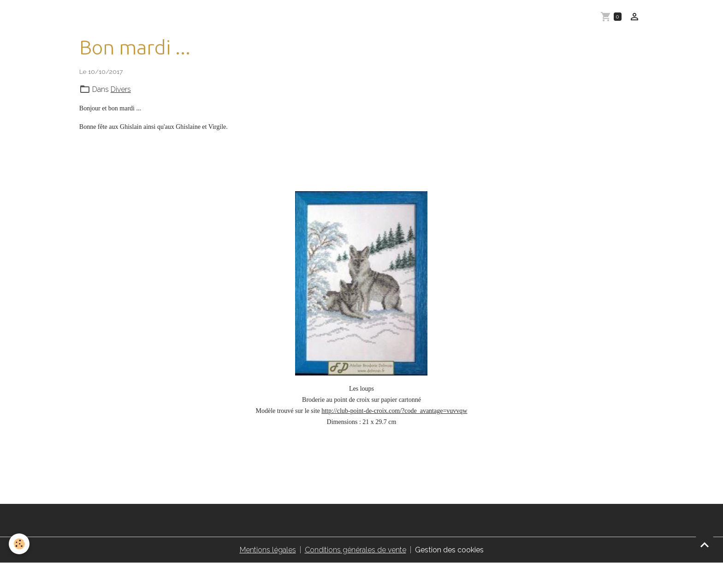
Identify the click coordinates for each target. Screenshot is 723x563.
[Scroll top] (704, 544)
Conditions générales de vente (355, 549)
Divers (121, 89)
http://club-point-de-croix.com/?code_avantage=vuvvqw (394, 410)
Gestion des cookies (449, 549)
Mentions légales (268, 549)
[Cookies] (19, 543)
